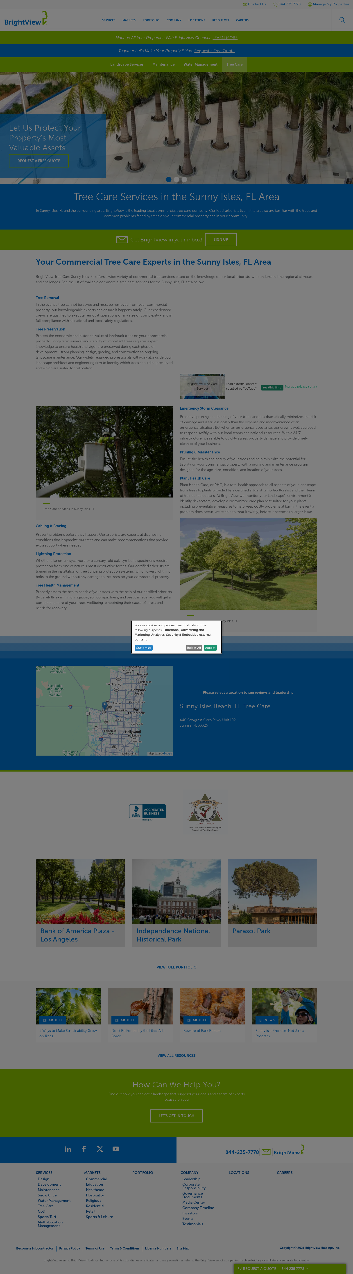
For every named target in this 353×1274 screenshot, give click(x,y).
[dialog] (176, 637)
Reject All (194, 648)
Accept (210, 648)
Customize (144, 648)
